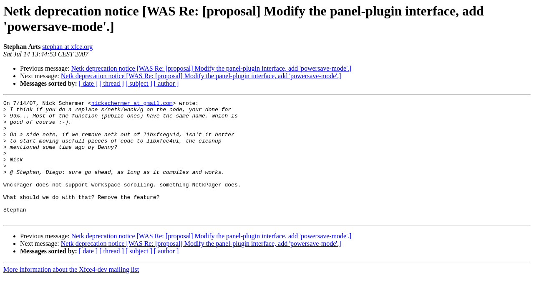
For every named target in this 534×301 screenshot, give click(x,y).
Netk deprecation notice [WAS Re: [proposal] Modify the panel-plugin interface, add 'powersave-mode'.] (211, 68)
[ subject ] (139, 83)
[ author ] (166, 83)
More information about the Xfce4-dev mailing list (71, 293)
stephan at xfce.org (67, 46)
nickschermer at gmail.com (132, 104)
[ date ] (88, 83)
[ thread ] (111, 83)
